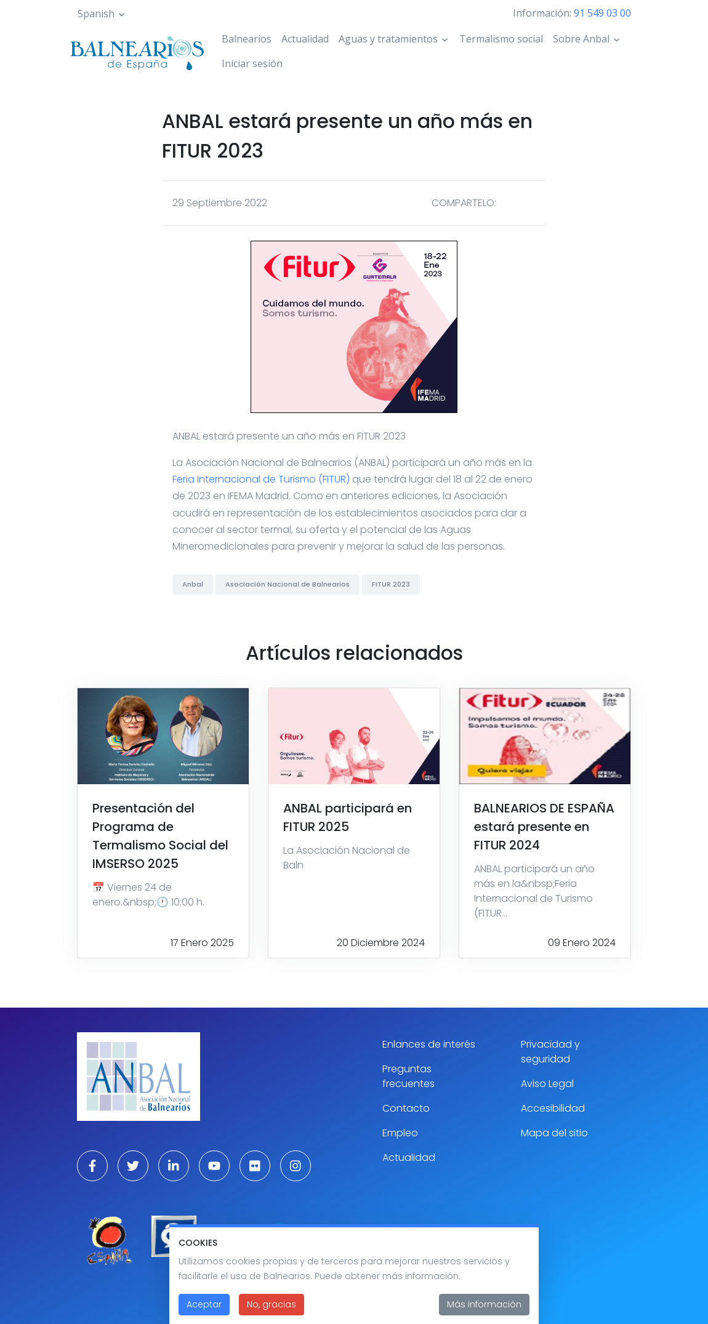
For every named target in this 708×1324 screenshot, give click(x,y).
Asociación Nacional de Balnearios (287, 584)
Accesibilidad (553, 1108)
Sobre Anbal (581, 39)
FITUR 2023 (391, 584)
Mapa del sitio (554, 1133)
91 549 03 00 (602, 13)
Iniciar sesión (252, 63)
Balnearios (247, 39)
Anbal (192, 584)
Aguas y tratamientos (388, 39)
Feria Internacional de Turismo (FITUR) (261, 479)
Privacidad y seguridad (550, 1051)
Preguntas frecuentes (408, 1076)
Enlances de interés (428, 1044)
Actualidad (305, 39)
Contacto (406, 1108)
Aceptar (204, 1313)
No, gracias (271, 1313)
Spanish (96, 13)
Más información (484, 1313)
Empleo (400, 1133)
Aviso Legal (547, 1084)
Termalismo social (501, 39)
